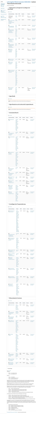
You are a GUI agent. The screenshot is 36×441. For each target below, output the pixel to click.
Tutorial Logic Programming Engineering (11, 88)
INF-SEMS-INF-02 (17, 222)
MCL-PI (17, 128)
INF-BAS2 (17, 242)
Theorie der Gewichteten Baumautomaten (11, 285)
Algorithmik (2, 8)
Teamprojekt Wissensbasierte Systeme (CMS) (11, 363)
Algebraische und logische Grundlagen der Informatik (3, 5)
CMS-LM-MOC (16, 53)
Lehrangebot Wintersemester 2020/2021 (19, 2)
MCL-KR (17, 127)
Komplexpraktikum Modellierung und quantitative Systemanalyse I (11, 31)
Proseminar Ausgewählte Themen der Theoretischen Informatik (11, 187)
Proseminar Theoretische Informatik (11, 63)
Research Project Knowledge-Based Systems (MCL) (11, 359)
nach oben (10, 11)
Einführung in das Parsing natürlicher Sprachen (11, 239)
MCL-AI (17, 147)
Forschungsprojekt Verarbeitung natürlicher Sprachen (12, 251)
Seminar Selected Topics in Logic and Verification (11, 71)
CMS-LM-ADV (16, 50)
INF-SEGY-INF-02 (17, 220)
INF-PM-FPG (16, 26)
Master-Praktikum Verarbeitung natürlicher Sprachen (12, 254)
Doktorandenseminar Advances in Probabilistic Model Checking (11, 21)
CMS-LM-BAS (16, 88)
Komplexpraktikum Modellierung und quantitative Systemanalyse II (11, 40)
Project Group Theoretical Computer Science (11, 181)
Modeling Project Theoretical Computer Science (11, 178)
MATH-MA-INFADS (17, 229)
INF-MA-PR (16, 33)
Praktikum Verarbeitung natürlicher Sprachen (11, 258)
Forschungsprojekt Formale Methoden (11, 26)
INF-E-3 (17, 341)
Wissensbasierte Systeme (3, 19)
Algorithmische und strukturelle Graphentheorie (3, 11)
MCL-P (16, 59)
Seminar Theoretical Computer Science (11, 192)
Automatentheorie (3, 14)
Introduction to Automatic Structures (11, 153)
